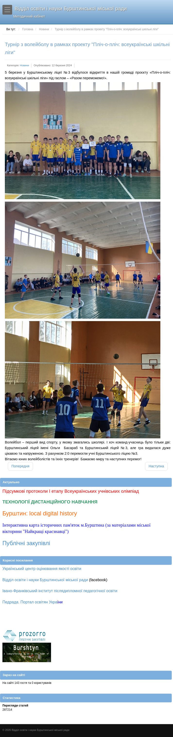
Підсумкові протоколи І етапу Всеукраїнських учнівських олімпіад (70, 491)
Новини (24, 65)
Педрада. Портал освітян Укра (29, 602)
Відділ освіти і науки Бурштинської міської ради (90, 12)
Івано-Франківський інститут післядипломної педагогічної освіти (59, 591)
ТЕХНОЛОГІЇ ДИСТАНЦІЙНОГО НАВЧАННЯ (49, 501)
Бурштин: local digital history (39, 513)
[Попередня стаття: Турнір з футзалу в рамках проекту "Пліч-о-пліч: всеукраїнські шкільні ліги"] (20, 466)
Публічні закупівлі (26, 543)
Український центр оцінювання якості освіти (41, 569)
